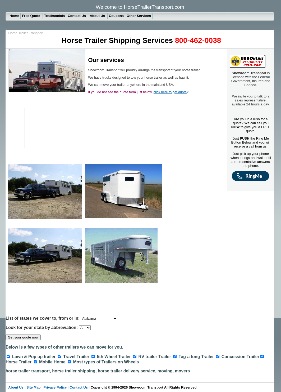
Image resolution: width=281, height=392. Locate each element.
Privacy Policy (55, 387)
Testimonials (54, 16)
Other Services (139, 16)
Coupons (116, 16)
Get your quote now (23, 337)
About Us (98, 16)
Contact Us (77, 16)
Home (14, 16)
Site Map (33, 387)
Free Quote (31, 16)
